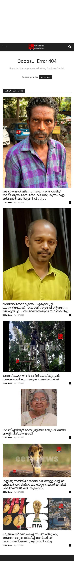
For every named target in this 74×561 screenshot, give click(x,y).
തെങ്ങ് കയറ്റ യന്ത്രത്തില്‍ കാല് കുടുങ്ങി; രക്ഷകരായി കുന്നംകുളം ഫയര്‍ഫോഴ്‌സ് (31, 377)
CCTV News (7, 202)
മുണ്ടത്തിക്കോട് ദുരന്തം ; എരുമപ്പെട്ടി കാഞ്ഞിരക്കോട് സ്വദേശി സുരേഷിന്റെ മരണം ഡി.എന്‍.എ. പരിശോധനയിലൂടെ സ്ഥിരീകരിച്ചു (35, 307)
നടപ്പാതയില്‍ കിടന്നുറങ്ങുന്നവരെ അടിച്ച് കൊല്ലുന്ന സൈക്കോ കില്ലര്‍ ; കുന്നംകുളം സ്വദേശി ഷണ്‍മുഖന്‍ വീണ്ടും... (34, 195)
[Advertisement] (37, 21)
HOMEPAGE (45, 77)
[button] (4, 47)
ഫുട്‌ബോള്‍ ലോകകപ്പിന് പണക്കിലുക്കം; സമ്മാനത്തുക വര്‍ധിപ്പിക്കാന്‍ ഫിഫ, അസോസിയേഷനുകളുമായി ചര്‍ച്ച (30, 537)
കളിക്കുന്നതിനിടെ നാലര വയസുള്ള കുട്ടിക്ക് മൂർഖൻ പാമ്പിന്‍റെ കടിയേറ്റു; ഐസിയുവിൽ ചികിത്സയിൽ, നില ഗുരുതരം (34, 484)
